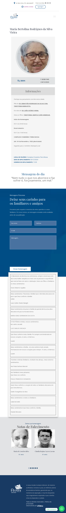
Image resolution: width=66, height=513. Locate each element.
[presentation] (28, 255)
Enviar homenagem (20, 269)
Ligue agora (40, 6)
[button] (54, 15)
